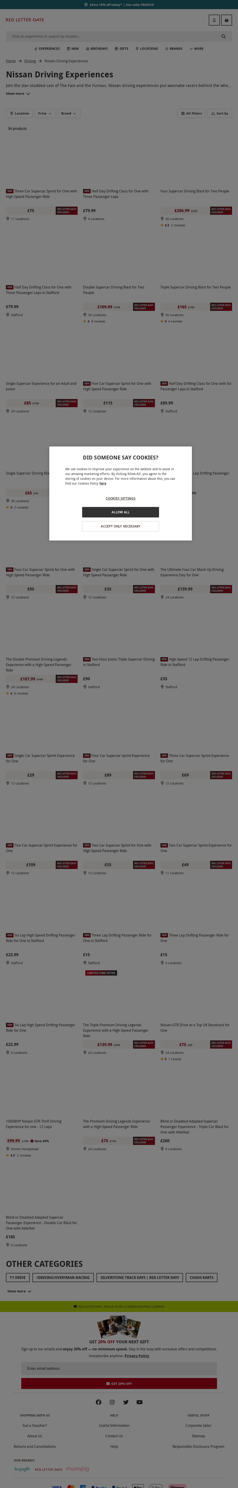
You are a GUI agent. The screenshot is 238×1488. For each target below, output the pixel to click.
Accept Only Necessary (120, 526)
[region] (120, 493)
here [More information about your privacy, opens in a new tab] (102, 483)
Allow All (120, 512)
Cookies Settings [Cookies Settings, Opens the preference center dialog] (120, 498)
